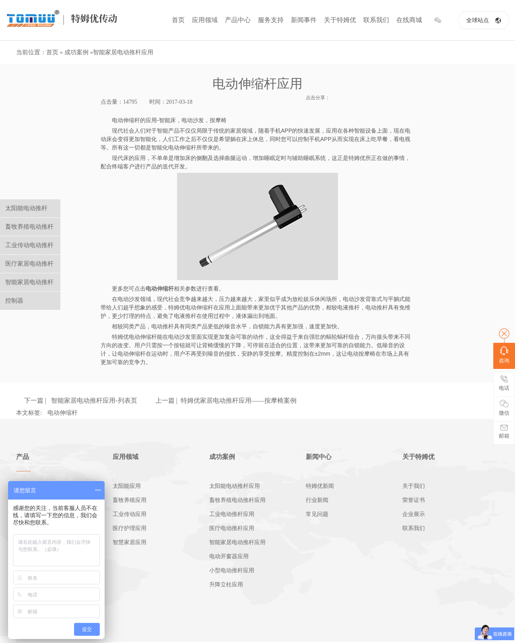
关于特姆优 (340, 19)
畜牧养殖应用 (129, 500)
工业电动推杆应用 (231, 514)
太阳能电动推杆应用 (234, 486)
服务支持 (271, 19)
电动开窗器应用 (229, 556)
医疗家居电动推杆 (29, 263)
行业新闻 (317, 500)
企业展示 (413, 514)
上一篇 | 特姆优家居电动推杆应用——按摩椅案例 (226, 400)
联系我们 (376, 19)
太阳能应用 (127, 486)
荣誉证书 (413, 500)
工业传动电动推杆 (29, 245)
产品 (22, 456)
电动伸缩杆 (62, 413)
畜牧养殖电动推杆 (29, 226)
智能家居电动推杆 (29, 282)
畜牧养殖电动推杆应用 (237, 500)
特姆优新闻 (320, 486)
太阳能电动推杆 (26, 208)
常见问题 (317, 514)
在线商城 (409, 19)
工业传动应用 (129, 514)
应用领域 (205, 19)
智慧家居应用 (129, 542)
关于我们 (413, 486)
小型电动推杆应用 (231, 570)
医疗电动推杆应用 (231, 528)
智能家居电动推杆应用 (123, 52)
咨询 (504, 355)
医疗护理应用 (129, 528)
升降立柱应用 (226, 585)
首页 (178, 19)
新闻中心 (319, 456)
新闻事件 (304, 19)
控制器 (14, 300)
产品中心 (238, 19)
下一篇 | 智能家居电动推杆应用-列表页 (80, 400)
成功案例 (76, 52)
